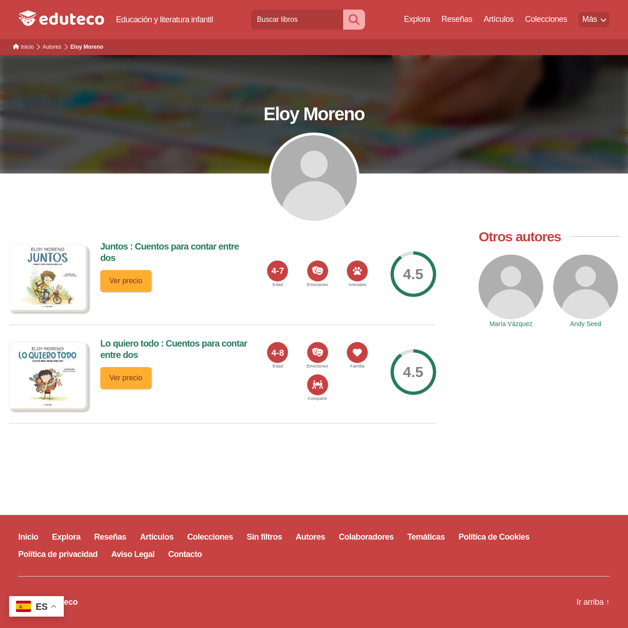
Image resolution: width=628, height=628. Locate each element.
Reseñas (457, 19)
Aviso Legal (132, 554)
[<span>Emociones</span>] (317, 270)
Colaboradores (366, 536)
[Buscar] (354, 19)
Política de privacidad (58, 554)
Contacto (185, 554)
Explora (417, 19)
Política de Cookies (494, 536)
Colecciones (546, 19)
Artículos (499, 19)
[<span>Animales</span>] (357, 270)
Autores (310, 536)
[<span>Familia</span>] (357, 352)
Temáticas (426, 536)
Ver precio (125, 281)
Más (589, 19)
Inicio (28, 536)
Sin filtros (264, 536)
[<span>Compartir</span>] (317, 384)
